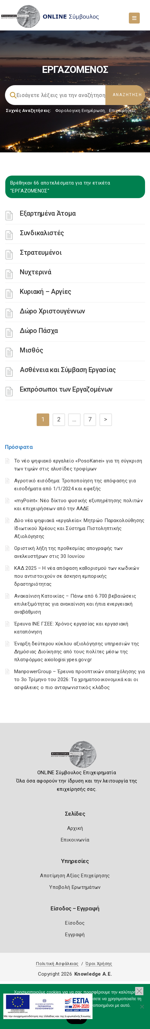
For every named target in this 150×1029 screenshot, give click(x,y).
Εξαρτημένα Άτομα (48, 213)
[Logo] (75, 756)
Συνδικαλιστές (42, 233)
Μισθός (31, 350)
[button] (139, 991)
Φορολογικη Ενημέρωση (80, 110)
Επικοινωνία (75, 840)
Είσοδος (75, 923)
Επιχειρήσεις (122, 110)
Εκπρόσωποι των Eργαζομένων (66, 389)
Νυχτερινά (35, 272)
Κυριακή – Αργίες (45, 292)
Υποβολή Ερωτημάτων (74, 887)
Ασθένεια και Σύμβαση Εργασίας (68, 370)
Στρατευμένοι (40, 252)
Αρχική (75, 828)
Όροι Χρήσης (99, 963)
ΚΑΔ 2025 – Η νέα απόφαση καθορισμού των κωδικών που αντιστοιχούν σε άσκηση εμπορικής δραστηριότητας (76, 576)
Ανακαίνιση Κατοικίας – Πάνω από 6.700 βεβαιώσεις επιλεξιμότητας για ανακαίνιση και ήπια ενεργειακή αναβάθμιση (75, 604)
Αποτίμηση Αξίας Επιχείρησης (75, 876)
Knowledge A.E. (93, 974)
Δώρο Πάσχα (39, 331)
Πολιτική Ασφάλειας (57, 963)
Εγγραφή (75, 935)
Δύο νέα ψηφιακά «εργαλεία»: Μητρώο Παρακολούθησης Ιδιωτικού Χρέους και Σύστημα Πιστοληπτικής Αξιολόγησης (79, 528)
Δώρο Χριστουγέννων (52, 311)
